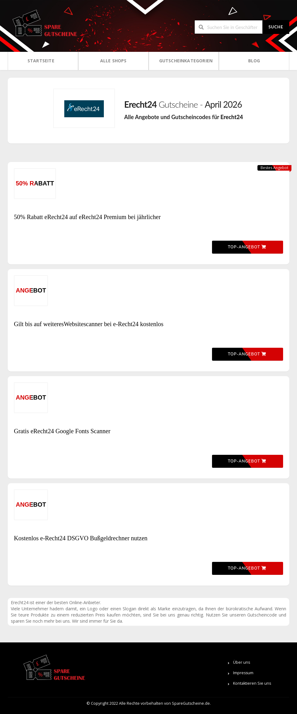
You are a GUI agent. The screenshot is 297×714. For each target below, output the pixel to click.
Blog (254, 61)
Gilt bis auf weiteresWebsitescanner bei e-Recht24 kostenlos (88, 324)
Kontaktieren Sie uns (252, 683)
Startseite (41, 61)
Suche (276, 26)
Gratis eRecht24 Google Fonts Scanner (62, 431)
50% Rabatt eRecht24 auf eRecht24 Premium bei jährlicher (87, 217)
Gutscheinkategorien (186, 61)
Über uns (241, 662)
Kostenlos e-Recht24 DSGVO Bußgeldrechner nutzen (80, 538)
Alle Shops (113, 61)
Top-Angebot (247, 247)
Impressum (243, 672)
